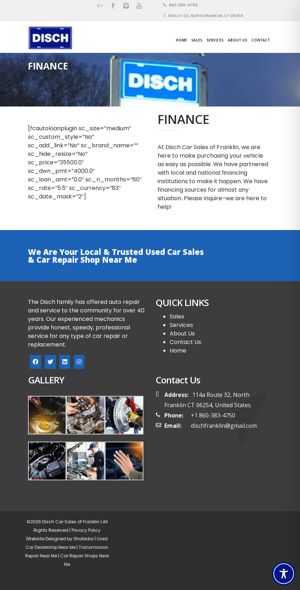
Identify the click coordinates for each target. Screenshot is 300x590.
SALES (196, 40)
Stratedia (83, 539)
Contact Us (185, 342)
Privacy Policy (85, 530)
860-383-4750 (180, 5)
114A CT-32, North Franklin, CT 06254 (203, 15)
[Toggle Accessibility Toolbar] (284, 574)
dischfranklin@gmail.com (224, 426)
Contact (260, 40)
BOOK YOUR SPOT (244, 255)
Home (181, 40)
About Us (237, 40)
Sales (177, 316)
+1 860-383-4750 (213, 415)
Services (214, 40)
